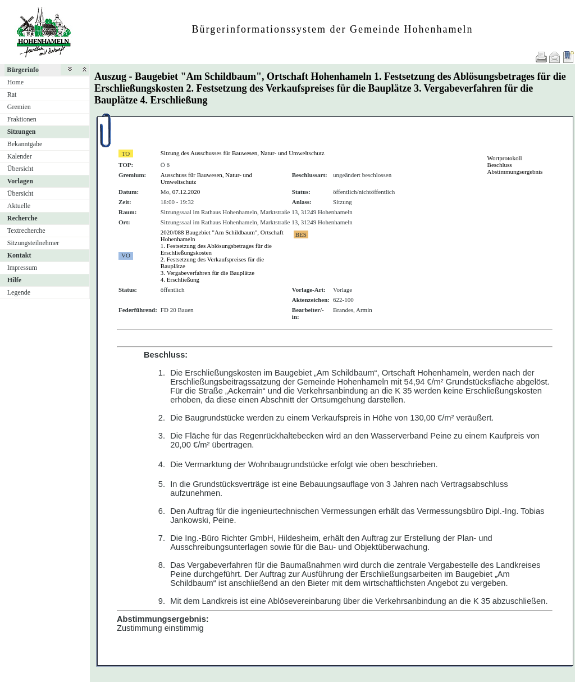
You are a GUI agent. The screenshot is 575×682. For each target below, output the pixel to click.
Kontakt (19, 255)
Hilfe (14, 280)
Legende (18, 292)
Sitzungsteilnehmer (33, 243)
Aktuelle (18, 206)
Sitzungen (21, 132)
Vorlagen (20, 181)
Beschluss (499, 164)
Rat (12, 94)
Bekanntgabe (25, 144)
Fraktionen (21, 119)
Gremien (19, 107)
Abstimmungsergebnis (515, 171)
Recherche (22, 218)
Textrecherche (26, 230)
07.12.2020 (186, 191)
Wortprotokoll (504, 158)
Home (15, 82)
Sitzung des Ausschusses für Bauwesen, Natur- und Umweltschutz (243, 153)
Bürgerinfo (23, 70)
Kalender (19, 156)
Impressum (22, 268)
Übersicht (20, 169)
